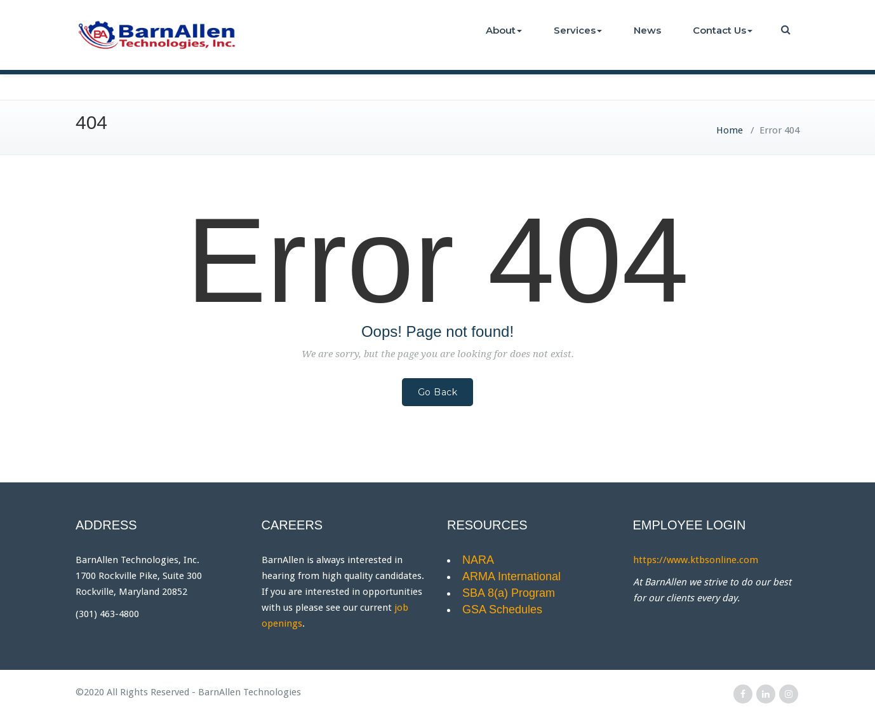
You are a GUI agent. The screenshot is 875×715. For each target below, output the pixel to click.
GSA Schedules (502, 609)
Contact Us (722, 30)
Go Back (438, 392)
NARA (478, 560)
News (647, 30)
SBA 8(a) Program (508, 593)
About (504, 30)
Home (729, 130)
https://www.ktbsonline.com (695, 560)
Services (578, 30)
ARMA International (511, 576)
